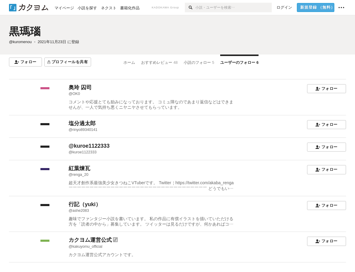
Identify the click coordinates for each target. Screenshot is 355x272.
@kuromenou (20, 42)
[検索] (190, 7)
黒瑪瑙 (24, 31)
